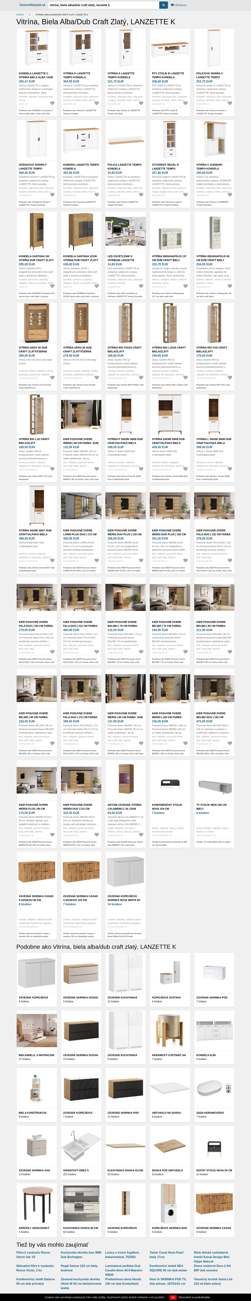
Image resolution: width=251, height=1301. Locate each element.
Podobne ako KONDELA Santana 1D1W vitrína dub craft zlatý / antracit (81, 295)
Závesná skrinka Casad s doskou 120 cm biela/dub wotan (80, 900)
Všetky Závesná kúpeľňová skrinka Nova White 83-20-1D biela (124, 935)
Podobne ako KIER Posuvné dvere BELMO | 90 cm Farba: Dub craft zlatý (35, 753)
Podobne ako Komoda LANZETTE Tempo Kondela (79, 203)
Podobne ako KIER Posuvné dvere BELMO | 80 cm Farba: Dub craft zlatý (213, 662)
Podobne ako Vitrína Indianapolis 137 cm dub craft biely (168, 295)
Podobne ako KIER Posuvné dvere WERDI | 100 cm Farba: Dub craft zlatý (168, 753)
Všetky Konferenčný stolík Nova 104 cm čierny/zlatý (169, 843)
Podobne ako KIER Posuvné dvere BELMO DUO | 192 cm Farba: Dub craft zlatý (213, 753)
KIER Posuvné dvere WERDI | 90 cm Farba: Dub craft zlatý (125, 717)
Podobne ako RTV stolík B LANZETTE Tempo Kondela (165, 112)
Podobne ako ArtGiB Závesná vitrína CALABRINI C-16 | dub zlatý (125, 843)
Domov (20, 15)
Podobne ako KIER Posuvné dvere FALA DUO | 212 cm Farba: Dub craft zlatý (80, 662)
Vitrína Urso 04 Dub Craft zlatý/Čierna (77, 349)
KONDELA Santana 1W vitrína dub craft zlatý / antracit (36, 260)
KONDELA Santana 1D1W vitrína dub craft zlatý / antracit (80, 260)
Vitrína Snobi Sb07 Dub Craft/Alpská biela (35, 532)
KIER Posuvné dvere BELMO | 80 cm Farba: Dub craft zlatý (211, 625)
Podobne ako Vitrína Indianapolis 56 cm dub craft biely (213, 295)
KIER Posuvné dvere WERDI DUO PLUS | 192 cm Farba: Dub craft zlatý (169, 534)
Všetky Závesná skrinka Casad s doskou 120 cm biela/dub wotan (79, 935)
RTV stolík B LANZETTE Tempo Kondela (168, 75)
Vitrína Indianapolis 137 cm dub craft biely (169, 258)
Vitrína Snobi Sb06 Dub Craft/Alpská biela (168, 441)
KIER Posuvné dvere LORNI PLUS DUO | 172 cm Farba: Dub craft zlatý (80, 534)
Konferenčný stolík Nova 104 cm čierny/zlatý (167, 808)
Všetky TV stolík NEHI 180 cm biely (213, 842)
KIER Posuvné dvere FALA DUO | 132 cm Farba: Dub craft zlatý (213, 534)
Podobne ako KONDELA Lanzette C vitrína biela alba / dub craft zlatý (36, 112)
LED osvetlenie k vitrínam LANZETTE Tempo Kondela (121, 260)
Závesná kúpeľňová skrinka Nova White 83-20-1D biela (124, 900)
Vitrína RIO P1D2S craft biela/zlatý (125, 349)
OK (173, 1297)
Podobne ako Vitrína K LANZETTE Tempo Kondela (79, 112)
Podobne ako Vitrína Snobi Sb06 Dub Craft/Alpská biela (170, 477)
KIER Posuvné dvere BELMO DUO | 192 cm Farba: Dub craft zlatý (213, 717)
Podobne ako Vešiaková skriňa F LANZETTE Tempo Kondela (34, 203)
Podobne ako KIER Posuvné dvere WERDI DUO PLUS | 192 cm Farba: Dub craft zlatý (168, 571)
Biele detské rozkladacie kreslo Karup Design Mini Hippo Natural (212, 1257)
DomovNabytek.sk (33, 4)
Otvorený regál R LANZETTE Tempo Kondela (165, 168)
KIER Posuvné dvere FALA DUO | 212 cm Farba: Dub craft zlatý (80, 625)
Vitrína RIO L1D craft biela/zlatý (34, 441)
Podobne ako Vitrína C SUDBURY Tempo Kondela (212, 203)
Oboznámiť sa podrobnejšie (194, 1297)
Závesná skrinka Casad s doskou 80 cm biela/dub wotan (36, 900)
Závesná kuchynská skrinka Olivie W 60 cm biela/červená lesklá (81, 1284)
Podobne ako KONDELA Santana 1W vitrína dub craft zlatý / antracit (36, 295)
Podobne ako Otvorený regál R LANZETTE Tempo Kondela (167, 203)
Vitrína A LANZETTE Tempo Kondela (121, 75)
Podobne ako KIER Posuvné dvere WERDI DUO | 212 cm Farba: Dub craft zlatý (80, 845)
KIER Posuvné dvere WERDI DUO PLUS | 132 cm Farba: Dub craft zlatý (125, 534)
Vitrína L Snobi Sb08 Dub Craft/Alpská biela (213, 441)
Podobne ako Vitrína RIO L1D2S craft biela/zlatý (170, 386)
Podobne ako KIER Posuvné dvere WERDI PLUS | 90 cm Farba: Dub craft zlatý (35, 845)
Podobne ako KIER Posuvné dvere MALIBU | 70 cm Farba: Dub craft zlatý (124, 662)
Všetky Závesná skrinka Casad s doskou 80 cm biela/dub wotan (34, 935)
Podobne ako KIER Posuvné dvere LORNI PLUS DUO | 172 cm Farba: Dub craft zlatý (80, 571)
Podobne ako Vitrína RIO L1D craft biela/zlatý (35, 477)
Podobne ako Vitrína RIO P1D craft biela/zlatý (213, 386)
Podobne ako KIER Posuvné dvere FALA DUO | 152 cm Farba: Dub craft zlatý (36, 662)
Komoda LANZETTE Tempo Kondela (81, 166)
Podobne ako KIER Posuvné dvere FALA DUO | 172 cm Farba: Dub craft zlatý (80, 753)
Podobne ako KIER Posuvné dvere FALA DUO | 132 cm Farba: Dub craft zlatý (214, 571)
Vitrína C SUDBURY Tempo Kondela (209, 166)
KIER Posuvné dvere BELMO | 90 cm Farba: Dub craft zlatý (33, 717)
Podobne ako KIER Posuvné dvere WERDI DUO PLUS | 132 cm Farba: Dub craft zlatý (124, 571)
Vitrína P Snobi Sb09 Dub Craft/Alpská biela (125, 441)
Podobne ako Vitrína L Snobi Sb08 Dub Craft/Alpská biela (213, 477)
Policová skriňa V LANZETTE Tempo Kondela (209, 77)
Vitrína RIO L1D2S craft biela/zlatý (169, 349)
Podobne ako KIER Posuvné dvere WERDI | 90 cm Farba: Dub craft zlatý (125, 752)
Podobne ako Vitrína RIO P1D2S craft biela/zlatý (126, 386)
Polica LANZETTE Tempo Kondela (124, 166)
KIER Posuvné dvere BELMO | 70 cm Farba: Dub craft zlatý (167, 625)
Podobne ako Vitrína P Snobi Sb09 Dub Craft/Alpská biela (124, 477)
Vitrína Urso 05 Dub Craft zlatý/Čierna (33, 349)
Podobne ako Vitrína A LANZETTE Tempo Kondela (124, 112)
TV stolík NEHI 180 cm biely (211, 806)
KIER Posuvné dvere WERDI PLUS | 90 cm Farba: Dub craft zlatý (36, 808)
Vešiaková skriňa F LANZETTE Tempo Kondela (33, 168)
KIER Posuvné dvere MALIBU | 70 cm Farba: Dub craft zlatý (123, 625)
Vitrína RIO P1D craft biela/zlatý (211, 349)
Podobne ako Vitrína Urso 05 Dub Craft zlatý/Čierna (35, 386)
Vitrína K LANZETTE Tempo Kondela (76, 75)
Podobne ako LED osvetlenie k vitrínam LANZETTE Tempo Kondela (125, 295)
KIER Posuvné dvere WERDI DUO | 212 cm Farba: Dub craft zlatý (80, 808)
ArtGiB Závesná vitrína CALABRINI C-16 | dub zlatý (125, 808)
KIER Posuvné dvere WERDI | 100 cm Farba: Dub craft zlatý (167, 717)
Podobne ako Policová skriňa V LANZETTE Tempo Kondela (211, 112)
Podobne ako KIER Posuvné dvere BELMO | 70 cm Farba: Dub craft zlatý (168, 662)
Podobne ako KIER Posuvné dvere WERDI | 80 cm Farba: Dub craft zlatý (81, 477)
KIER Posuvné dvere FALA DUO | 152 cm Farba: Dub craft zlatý (36, 625)
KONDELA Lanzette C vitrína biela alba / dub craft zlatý (36, 77)
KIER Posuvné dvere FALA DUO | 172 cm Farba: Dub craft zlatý (80, 717)
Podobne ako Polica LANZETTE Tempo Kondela (123, 203)
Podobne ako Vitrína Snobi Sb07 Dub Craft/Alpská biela (37, 569)
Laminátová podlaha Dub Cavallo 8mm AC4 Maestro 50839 (123, 1270)
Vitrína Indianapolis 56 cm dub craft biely (213, 258)
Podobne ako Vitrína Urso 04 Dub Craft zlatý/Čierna (79, 386)
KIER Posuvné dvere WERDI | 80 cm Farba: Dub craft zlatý (81, 443)
